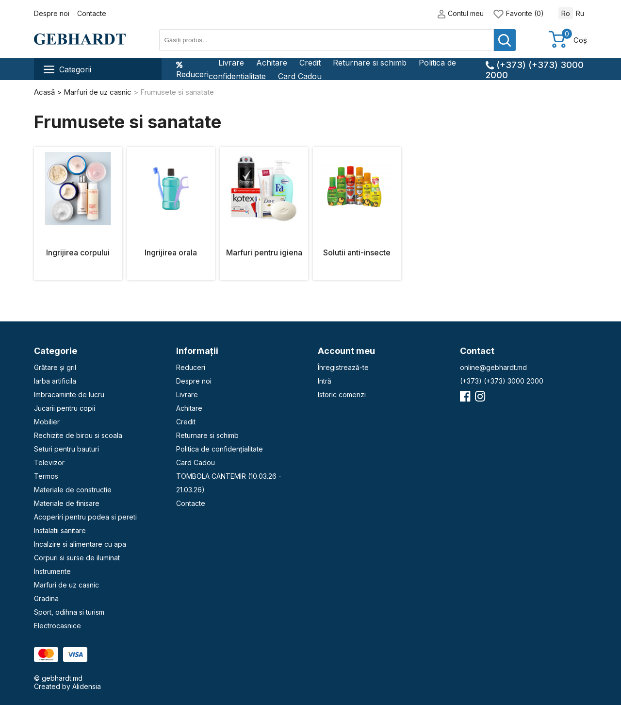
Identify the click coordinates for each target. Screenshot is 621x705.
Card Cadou (300, 76)
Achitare (271, 62)
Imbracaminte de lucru (69, 394)
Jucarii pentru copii (64, 408)
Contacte (91, 13)
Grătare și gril (55, 367)
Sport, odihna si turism (69, 612)
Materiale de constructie (73, 490)
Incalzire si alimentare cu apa (80, 544)
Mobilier (47, 422)
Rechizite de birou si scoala (78, 435)
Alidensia (86, 686)
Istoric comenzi (342, 394)
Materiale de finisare (66, 503)
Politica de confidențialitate (219, 449)
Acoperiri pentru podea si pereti (85, 517)
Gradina (46, 598)
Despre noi (51, 13)
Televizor (49, 462)
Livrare (231, 62)
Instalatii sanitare (60, 530)
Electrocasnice (57, 625)
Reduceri (192, 69)
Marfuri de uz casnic (66, 585)
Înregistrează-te (343, 367)
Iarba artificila (55, 381)
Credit (310, 62)
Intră (324, 381)
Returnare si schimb (370, 62)
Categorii (67, 69)
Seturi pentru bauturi (66, 449)
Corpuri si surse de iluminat (77, 558)
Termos (46, 476)
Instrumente (52, 571)
